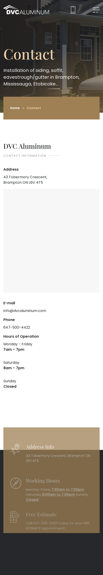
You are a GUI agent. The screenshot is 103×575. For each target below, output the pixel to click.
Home (15, 108)
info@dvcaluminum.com (24, 310)
